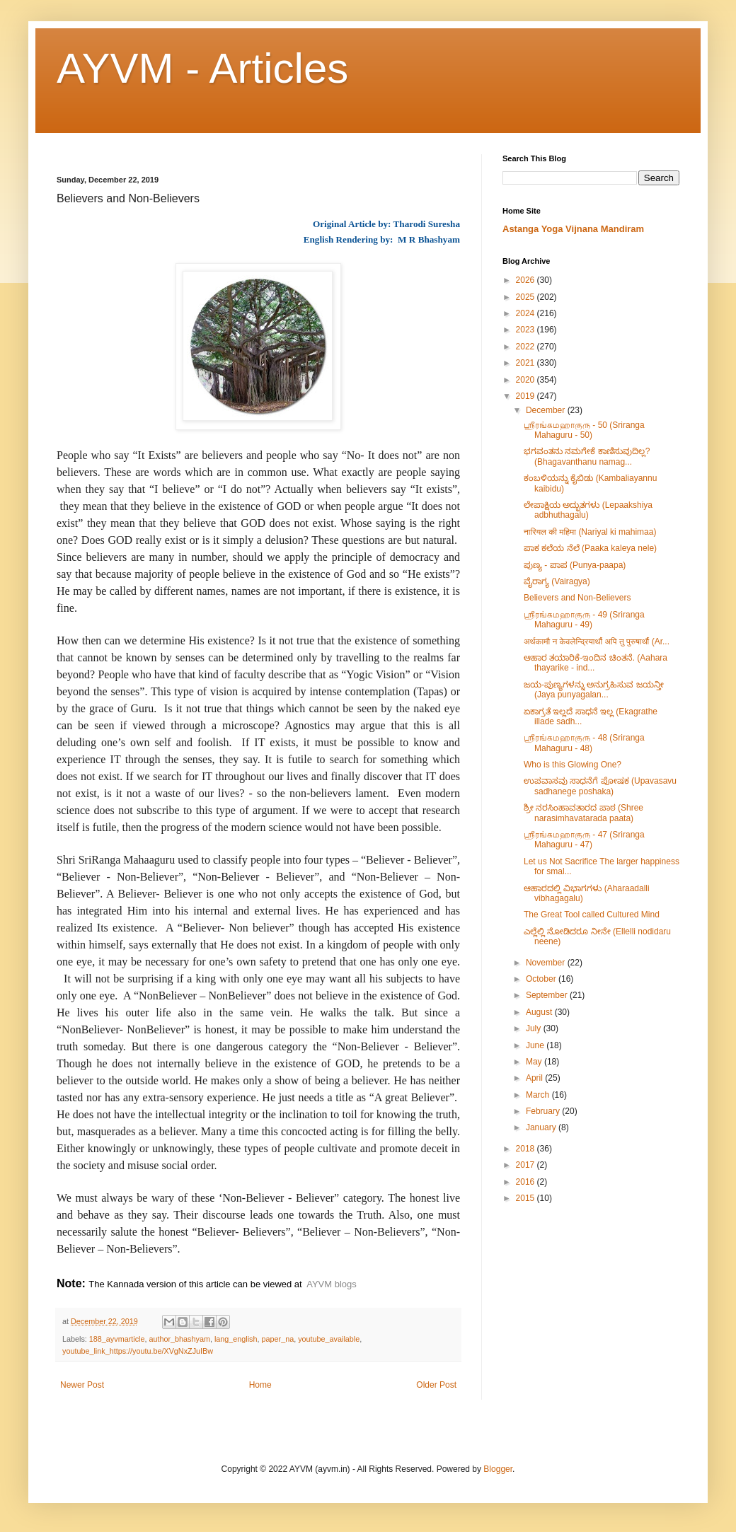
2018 (526, 1149)
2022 (526, 347)
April (535, 1078)
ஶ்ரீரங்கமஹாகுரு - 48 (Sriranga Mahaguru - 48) (584, 743)
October (542, 979)
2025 (526, 297)
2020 (526, 380)
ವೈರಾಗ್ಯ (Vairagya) (557, 581)
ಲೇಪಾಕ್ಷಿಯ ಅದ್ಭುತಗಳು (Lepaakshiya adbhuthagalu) (588, 510)
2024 (526, 313)
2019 (526, 396)
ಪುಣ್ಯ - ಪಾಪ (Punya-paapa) (575, 565)
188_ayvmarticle (117, 1339)
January (542, 1127)
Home (260, 1385)
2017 (526, 1165)
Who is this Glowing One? (572, 765)
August (540, 1012)
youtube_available (329, 1339)
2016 (526, 1182)
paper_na (278, 1339)
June (536, 1045)
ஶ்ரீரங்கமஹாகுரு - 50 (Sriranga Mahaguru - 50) (584, 430)
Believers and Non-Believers (577, 598)
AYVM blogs (331, 1284)
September (548, 995)
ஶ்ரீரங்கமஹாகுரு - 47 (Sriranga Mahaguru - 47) (584, 839)
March (539, 1095)
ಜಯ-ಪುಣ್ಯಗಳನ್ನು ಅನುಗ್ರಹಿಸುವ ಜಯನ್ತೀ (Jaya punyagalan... (594, 690)
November (547, 963)
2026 (526, 280)
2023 (526, 330)
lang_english (236, 1339)
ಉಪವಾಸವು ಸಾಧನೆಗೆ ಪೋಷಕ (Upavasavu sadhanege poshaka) (600, 786)
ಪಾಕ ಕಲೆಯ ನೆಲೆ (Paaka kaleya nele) (590, 548)
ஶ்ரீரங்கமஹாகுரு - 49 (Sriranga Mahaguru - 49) (584, 619)
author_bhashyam (179, 1339)
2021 (526, 363)
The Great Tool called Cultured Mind (592, 914)
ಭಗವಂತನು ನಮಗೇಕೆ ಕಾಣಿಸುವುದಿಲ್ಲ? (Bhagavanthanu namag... (587, 456)
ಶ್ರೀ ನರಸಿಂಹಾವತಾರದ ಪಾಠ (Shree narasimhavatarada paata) (583, 813)
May (535, 1062)
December (547, 410)
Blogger (497, 1469)
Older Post (436, 1385)
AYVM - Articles (202, 68)
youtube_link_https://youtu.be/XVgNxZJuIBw (137, 1351)
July (535, 1028)
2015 (526, 1198)
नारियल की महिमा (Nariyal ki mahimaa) (590, 532)
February (544, 1111)
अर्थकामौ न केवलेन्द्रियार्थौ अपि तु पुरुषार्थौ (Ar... (596, 641)
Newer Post (82, 1385)
